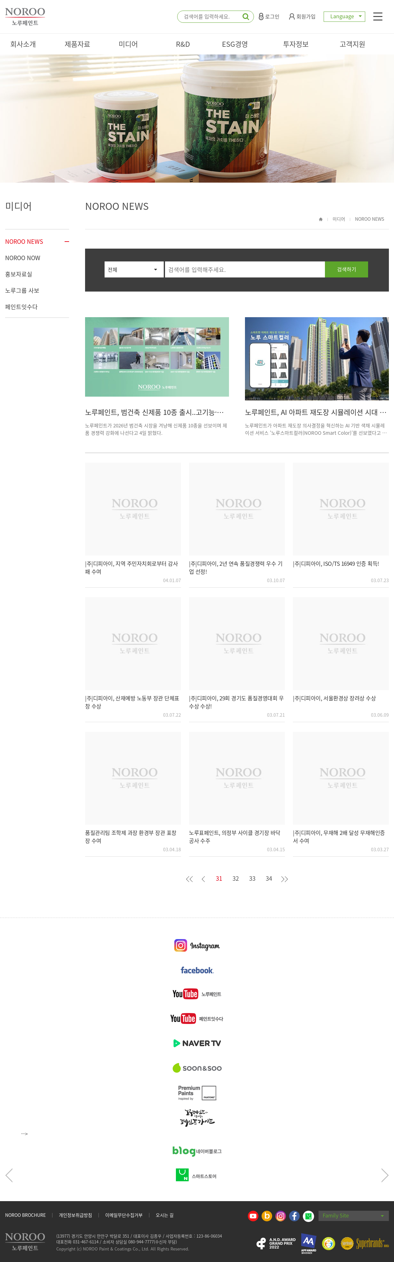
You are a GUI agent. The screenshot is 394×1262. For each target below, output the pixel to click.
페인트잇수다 (21, 306)
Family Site (353, 1215)
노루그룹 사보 (22, 290)
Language (344, 16)
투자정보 (296, 43)
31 (219, 878)
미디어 (128, 43)
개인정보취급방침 (75, 1215)
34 (269, 878)
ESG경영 (235, 43)
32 (235, 878)
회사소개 (23, 43)
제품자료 (77, 43)
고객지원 (352, 43)
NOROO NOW (22, 257)
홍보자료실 (18, 274)
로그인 (269, 16)
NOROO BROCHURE (25, 1215)
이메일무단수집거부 (124, 1215)
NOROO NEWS (24, 241)
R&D (183, 43)
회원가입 (302, 16)
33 (252, 878)
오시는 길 (165, 1215)
